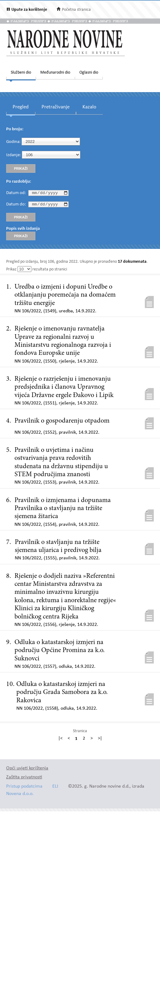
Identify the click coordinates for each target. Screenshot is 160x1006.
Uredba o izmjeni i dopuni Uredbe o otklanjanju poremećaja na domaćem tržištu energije (65, 296)
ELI (55, 788)
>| (100, 740)
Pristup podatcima (24, 788)
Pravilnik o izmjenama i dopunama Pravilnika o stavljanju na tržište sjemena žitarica (62, 510)
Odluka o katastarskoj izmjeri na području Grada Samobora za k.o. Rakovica (62, 694)
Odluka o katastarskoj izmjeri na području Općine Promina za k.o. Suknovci (59, 652)
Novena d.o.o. (20, 795)
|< (60, 740)
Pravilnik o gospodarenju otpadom (62, 422)
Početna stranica (76, 9)
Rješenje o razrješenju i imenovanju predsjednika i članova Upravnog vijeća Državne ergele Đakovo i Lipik (64, 388)
